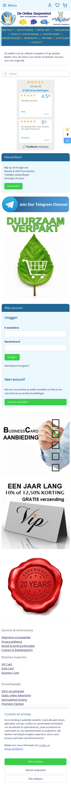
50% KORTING (61, 30)
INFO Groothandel (13, 691)
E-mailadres (12, 327)
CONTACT (36, 42)
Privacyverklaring (12, 641)
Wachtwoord (12, 341)
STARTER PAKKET (51, 34)
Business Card (10, 673)
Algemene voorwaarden (16, 637)
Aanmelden (13, 186)
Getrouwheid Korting (14, 699)
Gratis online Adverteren (16, 695)
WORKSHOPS (31, 38)
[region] (35, 736)
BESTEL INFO (44, 30)
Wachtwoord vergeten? (17, 365)
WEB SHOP (7, 30)
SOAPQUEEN (62, 38)
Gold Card (8, 668)
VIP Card (7, 664)
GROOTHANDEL (25, 30)
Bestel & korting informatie (18, 646)
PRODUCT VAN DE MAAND (25, 34)
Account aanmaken (17, 402)
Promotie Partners (13, 704)
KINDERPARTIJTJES (11, 38)
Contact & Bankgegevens (17, 650)
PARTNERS (46, 38)
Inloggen (12, 357)
